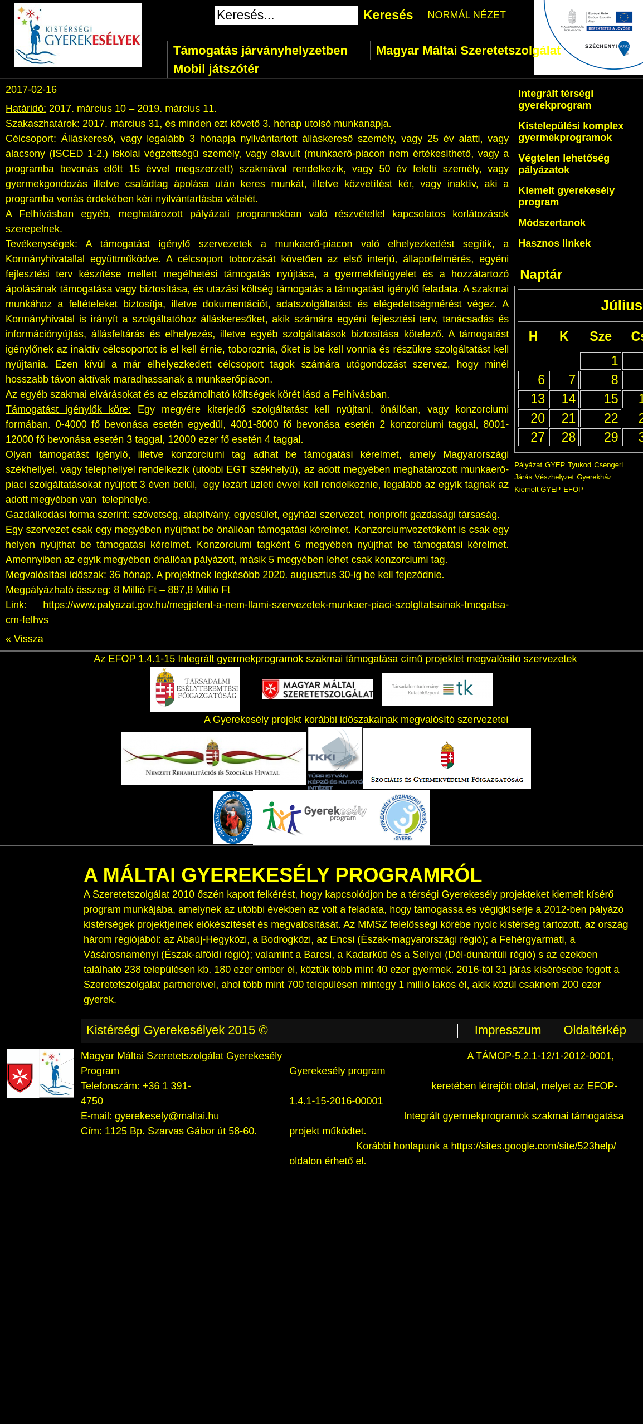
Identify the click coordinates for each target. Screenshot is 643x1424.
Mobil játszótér (216, 69)
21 (569, 418)
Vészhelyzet (554, 477)
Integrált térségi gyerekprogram (555, 99)
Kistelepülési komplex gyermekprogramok (570, 131)
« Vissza (24, 638)
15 (611, 399)
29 (611, 437)
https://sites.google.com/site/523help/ (533, 1146)
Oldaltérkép (594, 1030)
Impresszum (508, 1030)
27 (537, 437)
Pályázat (528, 465)
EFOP (573, 489)
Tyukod (579, 465)
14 (569, 399)
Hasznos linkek (554, 243)
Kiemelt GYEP (537, 489)
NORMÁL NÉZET (467, 15)
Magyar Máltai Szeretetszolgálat (468, 50)
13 (537, 399)
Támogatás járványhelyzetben (260, 50)
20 (537, 418)
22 (611, 418)
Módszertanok (552, 222)
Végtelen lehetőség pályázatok (564, 164)
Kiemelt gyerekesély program (566, 196)
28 (569, 437)
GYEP (555, 465)
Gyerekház (594, 477)
